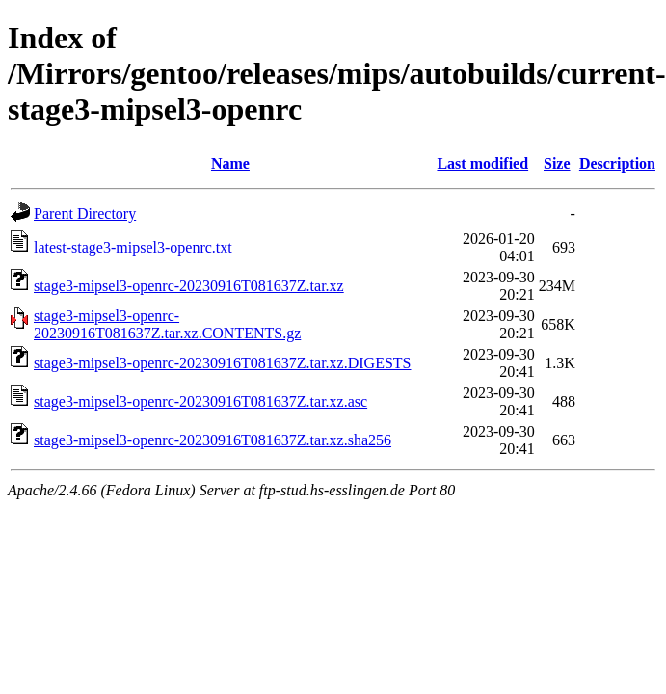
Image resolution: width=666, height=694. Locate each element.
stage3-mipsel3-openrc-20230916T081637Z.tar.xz (189, 286)
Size (557, 163)
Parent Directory (85, 213)
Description (617, 163)
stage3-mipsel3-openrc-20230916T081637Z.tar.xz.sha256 (212, 440)
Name (230, 163)
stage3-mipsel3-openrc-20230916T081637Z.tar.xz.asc (200, 401)
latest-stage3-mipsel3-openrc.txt (133, 247)
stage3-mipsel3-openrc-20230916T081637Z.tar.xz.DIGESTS (222, 363)
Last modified (482, 163)
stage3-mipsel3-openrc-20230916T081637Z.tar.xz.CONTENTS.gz (167, 324)
